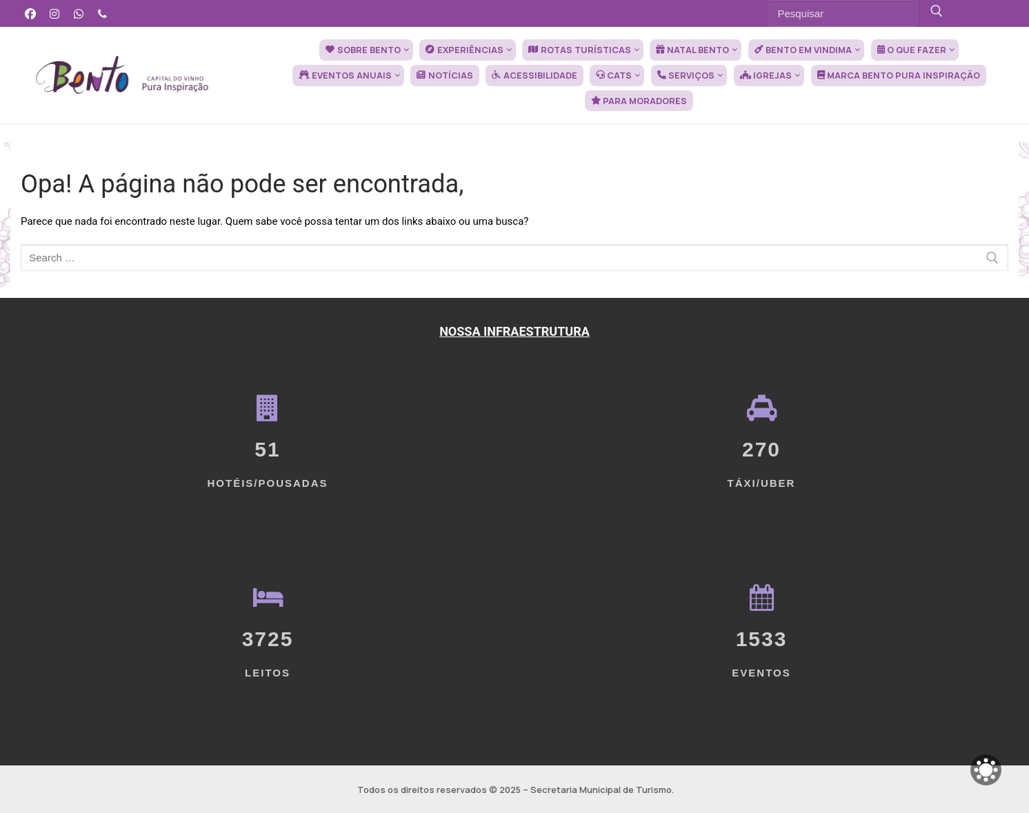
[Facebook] (31, 13)
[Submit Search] (937, 13)
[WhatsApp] (79, 13)
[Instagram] (55, 13)
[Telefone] (102, 13)
